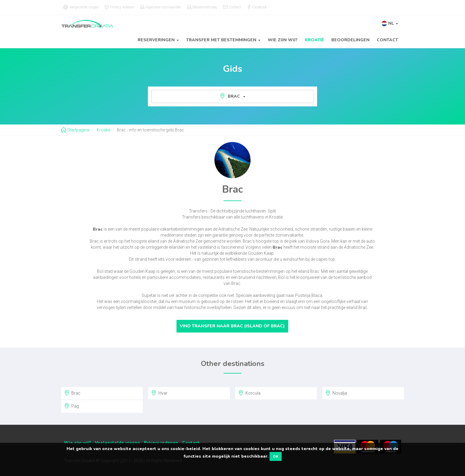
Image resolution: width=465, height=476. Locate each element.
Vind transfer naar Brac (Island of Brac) (232, 326)
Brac (232, 96)
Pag (71, 405)
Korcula (249, 393)
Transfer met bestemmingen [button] (223, 40)
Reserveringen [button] (158, 40)
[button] (390, 23)
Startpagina (75, 130)
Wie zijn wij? (283, 40)
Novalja (336, 393)
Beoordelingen (350, 40)
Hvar (159, 393)
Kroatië (314, 40)
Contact (387, 40)
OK (275, 456)
